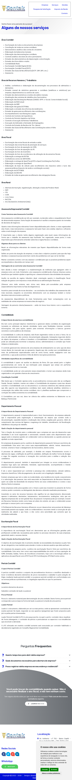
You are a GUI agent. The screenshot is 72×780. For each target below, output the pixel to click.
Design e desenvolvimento (33, 775)
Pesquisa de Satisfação (42, 9)
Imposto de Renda (61, 9)
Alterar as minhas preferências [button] (51, 773)
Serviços (55, 5)
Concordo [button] (45, 769)
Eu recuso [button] (54, 769)
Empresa (45, 5)
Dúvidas (65, 5)
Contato (64, 13)
